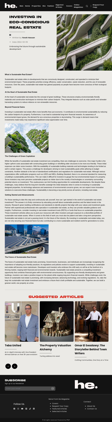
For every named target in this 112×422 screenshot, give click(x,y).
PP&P (68, 420)
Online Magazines (78, 6)
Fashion (50, 6)
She (44, 6)
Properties (36, 6)
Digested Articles (59, 6)
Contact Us (92, 408)
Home (27, 6)
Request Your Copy (98, 6)
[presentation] (8, 366)
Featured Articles (59, 408)
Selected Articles (59, 411)
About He (91, 406)
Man (21, 6)
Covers (69, 6)
